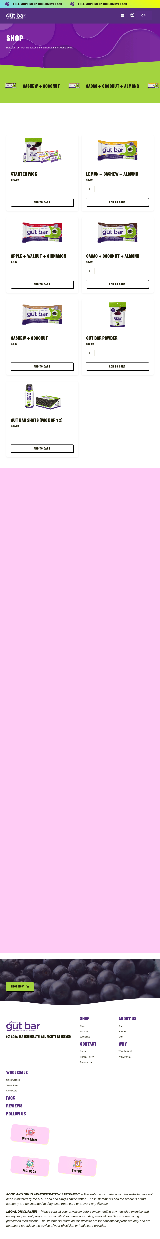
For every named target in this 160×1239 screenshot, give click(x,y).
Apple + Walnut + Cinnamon (38, 257)
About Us (127, 1016)
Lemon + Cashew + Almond (112, 174)
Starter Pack (24, 174)
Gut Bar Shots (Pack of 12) (37, 423)
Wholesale (17, 1072)
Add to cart (42, 203)
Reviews (14, 1106)
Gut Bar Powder (102, 340)
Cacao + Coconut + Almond (112, 257)
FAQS (10, 1098)
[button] (123, 15)
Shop (85, 1016)
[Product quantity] (15, 189)
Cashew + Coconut (29, 340)
